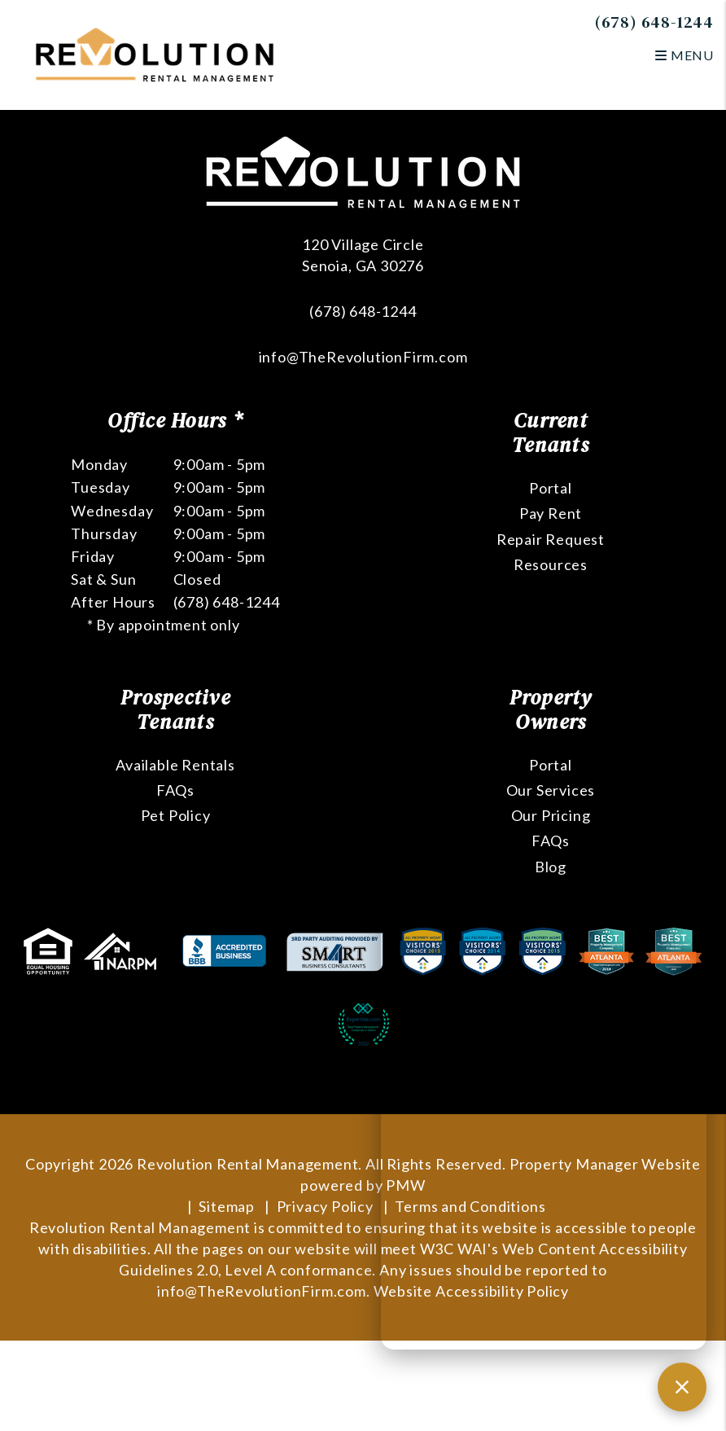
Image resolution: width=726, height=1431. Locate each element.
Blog (550, 867)
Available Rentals (175, 765)
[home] (155, 53)
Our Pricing (551, 815)
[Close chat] (682, 1387)
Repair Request (550, 539)
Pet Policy (176, 815)
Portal (550, 488)
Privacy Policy (325, 1206)
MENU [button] (684, 55)
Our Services (551, 790)
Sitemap (227, 1206)
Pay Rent (550, 513)
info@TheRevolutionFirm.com (363, 357)
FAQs (175, 790)
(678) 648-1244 (654, 22)
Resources (551, 564)
